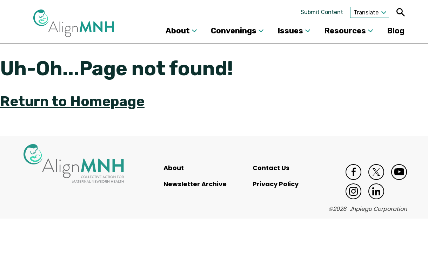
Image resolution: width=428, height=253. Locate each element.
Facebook (353, 172)
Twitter (376, 172)
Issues (290, 30)
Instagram (353, 191)
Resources (345, 30)
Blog (395, 30)
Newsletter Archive (195, 184)
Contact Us (271, 167)
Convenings (233, 30)
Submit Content (322, 12)
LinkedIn (376, 191)
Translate (366, 12)
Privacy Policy (276, 184)
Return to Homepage (72, 101)
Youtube (399, 172)
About (178, 30)
